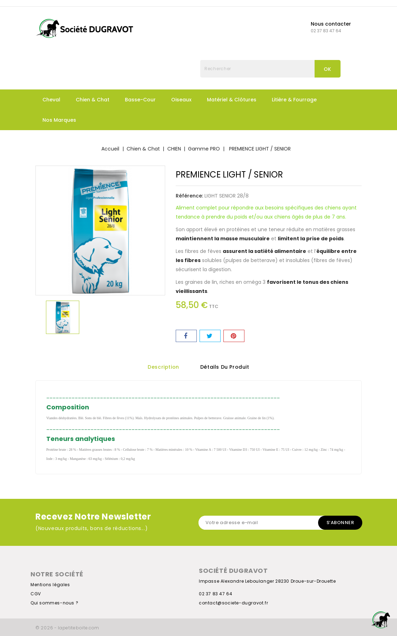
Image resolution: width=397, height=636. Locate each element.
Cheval (51, 99)
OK (327, 69)
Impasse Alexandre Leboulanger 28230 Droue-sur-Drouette (267, 581)
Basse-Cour (140, 99)
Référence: (189, 195)
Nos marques (59, 119)
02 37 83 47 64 (215, 594)
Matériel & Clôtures (231, 99)
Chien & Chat (92, 99)
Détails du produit (224, 367)
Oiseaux (181, 99)
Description (163, 367)
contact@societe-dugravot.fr (233, 603)
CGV (36, 594)
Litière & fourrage (294, 99)
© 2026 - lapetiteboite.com (67, 628)
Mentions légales (50, 585)
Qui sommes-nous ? (54, 603)
